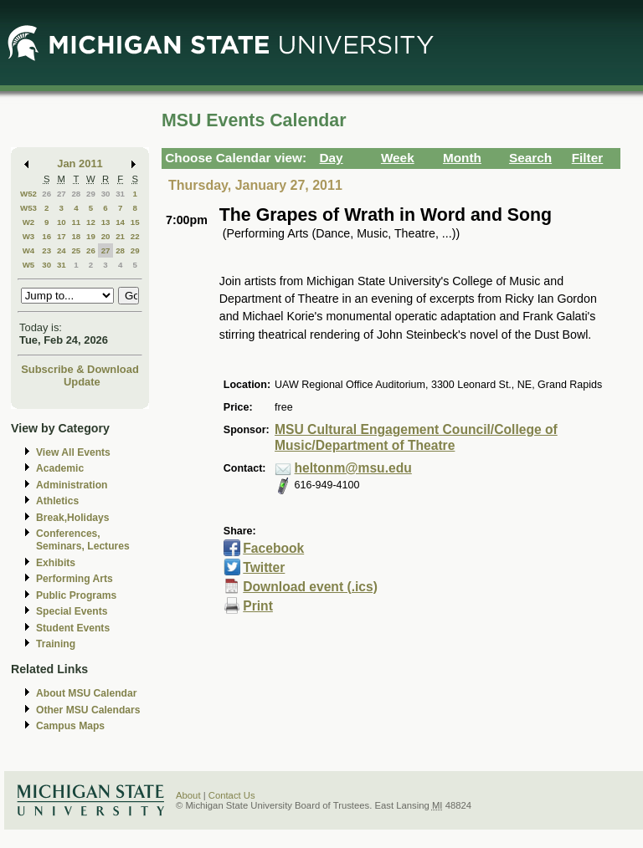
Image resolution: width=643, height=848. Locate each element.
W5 (29, 264)
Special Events (71, 611)
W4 (29, 250)
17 (61, 236)
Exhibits (55, 563)
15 (135, 222)
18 (75, 236)
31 (120, 193)
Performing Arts (74, 579)
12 (90, 222)
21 (120, 236)
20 (106, 236)
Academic (60, 468)
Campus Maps (70, 726)
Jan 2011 (80, 163)
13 (106, 222)
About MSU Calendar (86, 693)
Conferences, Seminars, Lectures (83, 540)
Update (82, 381)
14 (120, 222)
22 (135, 236)
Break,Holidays (73, 518)
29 (90, 193)
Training (55, 644)
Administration (71, 485)
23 (46, 250)
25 (75, 250)
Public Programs (76, 595)
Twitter (264, 567)
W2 (29, 222)
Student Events (73, 628)
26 (46, 193)
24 (61, 250)
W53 (28, 207)
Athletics (57, 501)
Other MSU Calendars (88, 710)
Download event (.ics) (310, 587)
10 (61, 222)
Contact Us (231, 795)
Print (258, 606)
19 (90, 236)
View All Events (73, 452)
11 (75, 222)
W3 (29, 236)
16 (46, 236)
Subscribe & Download (80, 369)
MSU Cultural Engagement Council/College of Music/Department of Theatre (416, 437)
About (188, 795)
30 (106, 193)
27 (61, 193)
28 (75, 193)
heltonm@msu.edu (353, 468)
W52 (28, 193)
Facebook (273, 548)
